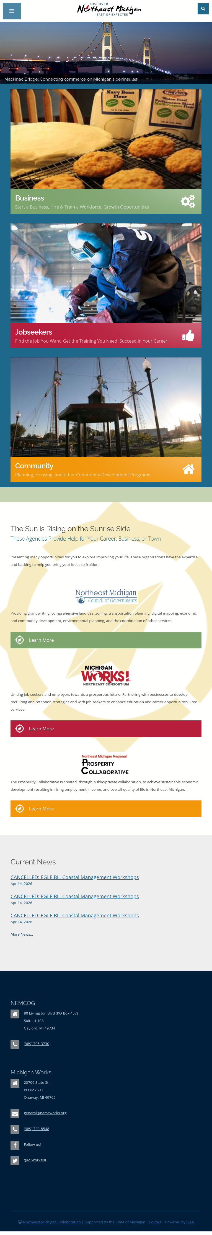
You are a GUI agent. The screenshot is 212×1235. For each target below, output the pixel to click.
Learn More (41, 640)
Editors (155, 1221)
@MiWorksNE (35, 1159)
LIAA (190, 1221)
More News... (22, 934)
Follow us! (32, 1144)
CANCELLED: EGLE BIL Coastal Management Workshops (75, 877)
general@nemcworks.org (45, 1112)
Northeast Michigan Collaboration (52, 1221)
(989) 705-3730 (36, 1043)
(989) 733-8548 (36, 1128)
